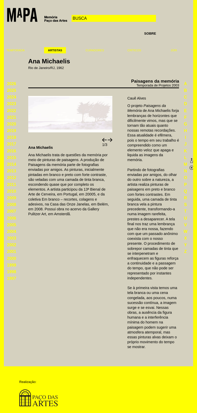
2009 (11, 198)
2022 (11, 111)
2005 (11, 225)
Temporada (15, 50)
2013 (11, 171)
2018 (11, 137)
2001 (11, 251)
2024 (11, 97)
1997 (11, 278)
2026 (11, 84)
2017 (11, 144)
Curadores (95, 50)
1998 (11, 272)
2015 (11, 157)
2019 (11, 131)
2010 (11, 191)
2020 (11, 124)
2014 (11, 164)
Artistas (55, 50)
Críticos (134, 50)
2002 (11, 245)
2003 (11, 238)
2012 (11, 177)
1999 (11, 265)
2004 (11, 231)
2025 (11, 90)
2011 (11, 184)
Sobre (150, 33)
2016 (11, 151)
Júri (174, 50)
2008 (11, 204)
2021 (11, 117)
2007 (11, 211)
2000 (11, 258)
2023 (11, 104)
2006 (11, 218)
